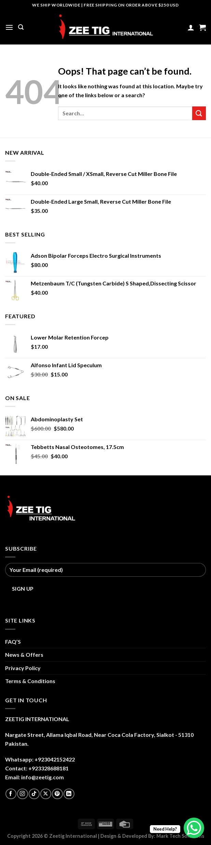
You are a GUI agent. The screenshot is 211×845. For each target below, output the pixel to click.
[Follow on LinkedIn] (69, 794)
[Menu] (9, 27)
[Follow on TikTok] (34, 794)
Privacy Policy (23, 668)
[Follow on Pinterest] (57, 794)
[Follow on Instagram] (22, 794)
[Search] (21, 27)
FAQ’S (13, 641)
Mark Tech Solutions (180, 836)
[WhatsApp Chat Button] (194, 828)
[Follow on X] (45, 794)
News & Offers (24, 654)
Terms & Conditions (30, 681)
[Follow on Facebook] (10, 794)
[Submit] (199, 113)
